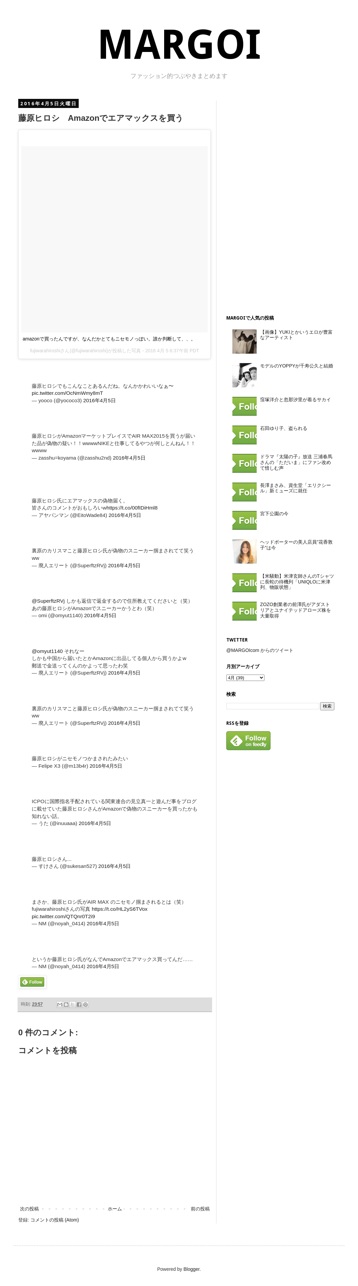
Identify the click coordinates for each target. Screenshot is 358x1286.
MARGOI (179, 45)
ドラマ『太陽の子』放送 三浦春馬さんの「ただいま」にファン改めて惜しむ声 (296, 462)
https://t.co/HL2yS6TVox (120, 909)
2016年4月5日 (99, 400)
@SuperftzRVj (48, 601)
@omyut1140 (47, 651)
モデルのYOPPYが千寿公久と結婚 (296, 365)
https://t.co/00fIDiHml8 (131, 508)
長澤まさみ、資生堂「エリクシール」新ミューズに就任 (295, 488)
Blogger (191, 1269)
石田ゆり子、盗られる (283, 428)
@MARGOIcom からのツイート (259, 650)
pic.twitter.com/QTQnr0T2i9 (63, 916)
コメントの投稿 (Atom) (54, 1220)
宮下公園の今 (274, 513)
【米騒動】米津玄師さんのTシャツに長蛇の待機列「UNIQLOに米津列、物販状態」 (297, 581)
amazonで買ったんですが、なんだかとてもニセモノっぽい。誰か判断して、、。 (109, 338)
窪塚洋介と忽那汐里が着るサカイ (295, 399)
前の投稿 (200, 1208)
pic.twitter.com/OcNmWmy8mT (67, 393)
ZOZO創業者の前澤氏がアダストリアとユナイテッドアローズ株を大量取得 (295, 610)
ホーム (115, 1208)
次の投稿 (29, 1208)
